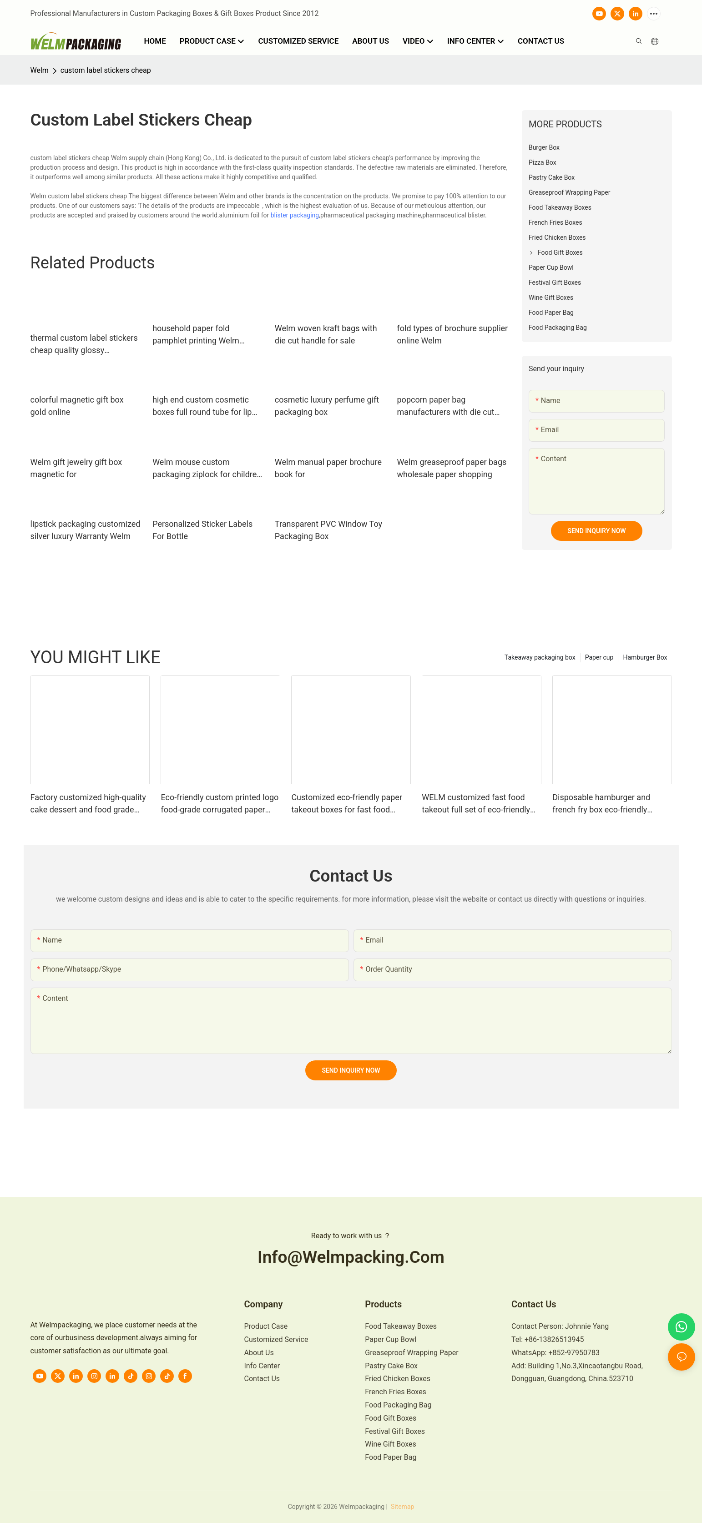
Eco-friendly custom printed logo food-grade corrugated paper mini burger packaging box (219, 804)
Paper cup (599, 657)
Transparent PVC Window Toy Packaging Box (328, 530)
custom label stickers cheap (106, 70)
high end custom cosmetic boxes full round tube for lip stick (202, 406)
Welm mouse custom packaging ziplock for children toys (206, 468)
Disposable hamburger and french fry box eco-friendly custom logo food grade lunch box (606, 804)
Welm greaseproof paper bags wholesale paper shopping (452, 468)
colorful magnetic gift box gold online (77, 406)
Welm (39, 70)
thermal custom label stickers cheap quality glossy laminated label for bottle (84, 344)
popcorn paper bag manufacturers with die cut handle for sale (446, 406)
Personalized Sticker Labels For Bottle (202, 530)
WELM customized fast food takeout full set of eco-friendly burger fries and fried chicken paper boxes (476, 804)
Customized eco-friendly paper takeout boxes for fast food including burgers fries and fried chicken (348, 804)
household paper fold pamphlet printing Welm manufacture (195, 335)
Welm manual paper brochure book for (328, 468)
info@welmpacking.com (351, 1257)
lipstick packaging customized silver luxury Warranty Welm (85, 530)
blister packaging (295, 215)
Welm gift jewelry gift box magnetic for (76, 468)
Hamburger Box (645, 657)
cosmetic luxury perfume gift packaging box (327, 406)
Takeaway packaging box (540, 657)
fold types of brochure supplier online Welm (452, 334)
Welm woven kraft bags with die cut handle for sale (326, 334)
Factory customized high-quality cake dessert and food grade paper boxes (88, 804)
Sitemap (401, 1506)
